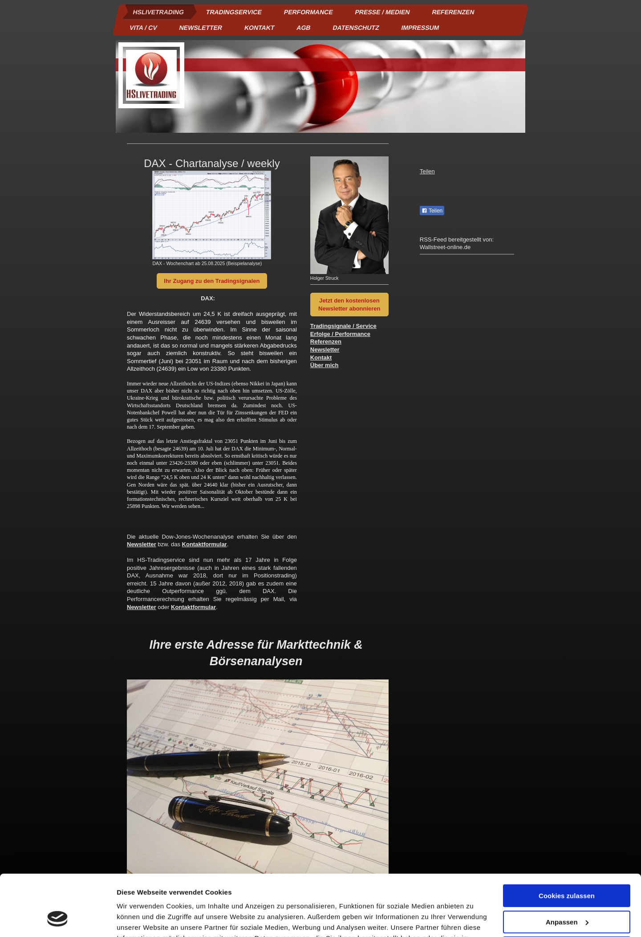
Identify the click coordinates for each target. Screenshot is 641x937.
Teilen (427, 171)
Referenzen (325, 341)
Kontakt (321, 357)
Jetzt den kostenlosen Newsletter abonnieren (349, 304)
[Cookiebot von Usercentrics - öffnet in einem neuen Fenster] (58, 919)
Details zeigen (139, 919)
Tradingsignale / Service (343, 326)
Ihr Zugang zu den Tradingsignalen (212, 281)
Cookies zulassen (567, 842)
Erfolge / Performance (340, 334)
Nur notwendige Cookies (566, 894)
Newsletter (141, 544)
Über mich (324, 365)
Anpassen (567, 868)
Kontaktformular (204, 544)
